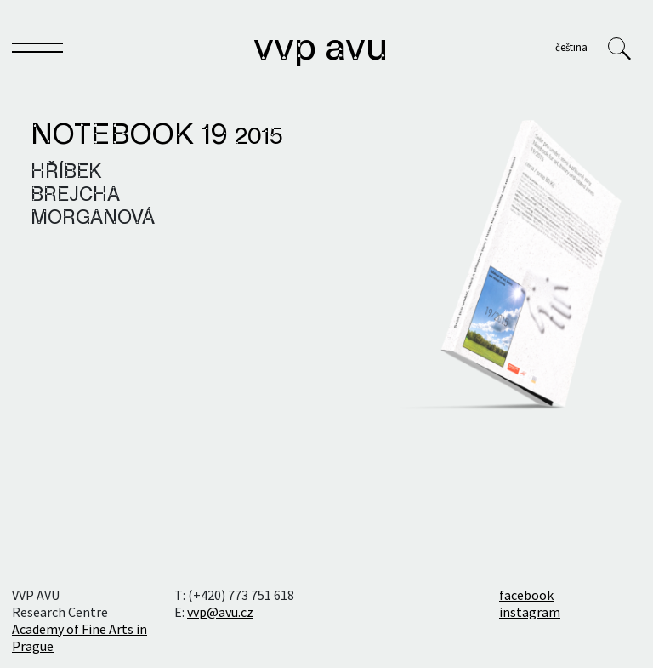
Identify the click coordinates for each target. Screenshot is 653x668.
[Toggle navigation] (37, 51)
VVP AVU (320, 49)
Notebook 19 (157, 136)
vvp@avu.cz (220, 611)
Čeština (571, 47)
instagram (529, 611)
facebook (526, 594)
